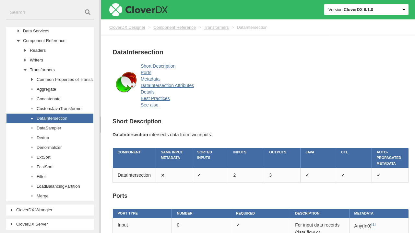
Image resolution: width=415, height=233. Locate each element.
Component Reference (174, 27)
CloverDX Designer (127, 27)
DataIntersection (252, 27)
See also (149, 104)
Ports (146, 72)
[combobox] (50, 12)
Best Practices (155, 98)
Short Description (158, 66)
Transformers (216, 27)
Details (148, 91)
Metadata (150, 79)
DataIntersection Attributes (167, 85)
